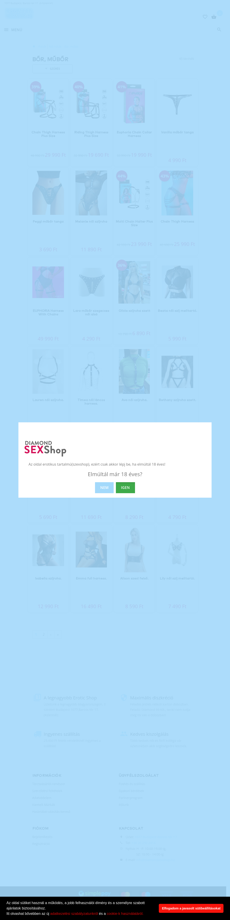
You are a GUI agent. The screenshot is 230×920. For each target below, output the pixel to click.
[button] (145, 914)
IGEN (125, 487)
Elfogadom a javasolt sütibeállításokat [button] (191, 908)
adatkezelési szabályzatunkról (74, 914)
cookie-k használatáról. (125, 914)
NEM (104, 487)
